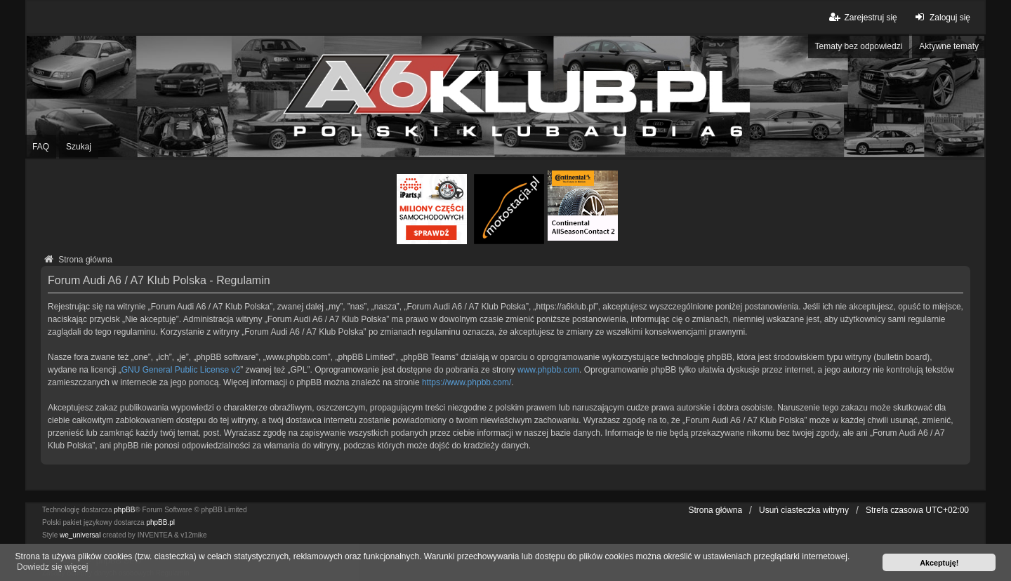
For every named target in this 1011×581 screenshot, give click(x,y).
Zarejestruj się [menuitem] (861, 17)
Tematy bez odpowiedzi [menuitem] (859, 46)
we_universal (80, 535)
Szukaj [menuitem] (78, 147)
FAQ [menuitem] (40, 147)
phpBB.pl (160, 522)
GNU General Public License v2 (180, 370)
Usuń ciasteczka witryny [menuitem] (804, 510)
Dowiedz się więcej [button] (52, 567)
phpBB (124, 510)
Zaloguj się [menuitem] (941, 17)
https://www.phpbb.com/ (466, 382)
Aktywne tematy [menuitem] (949, 46)
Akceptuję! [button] (939, 563)
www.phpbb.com (548, 370)
